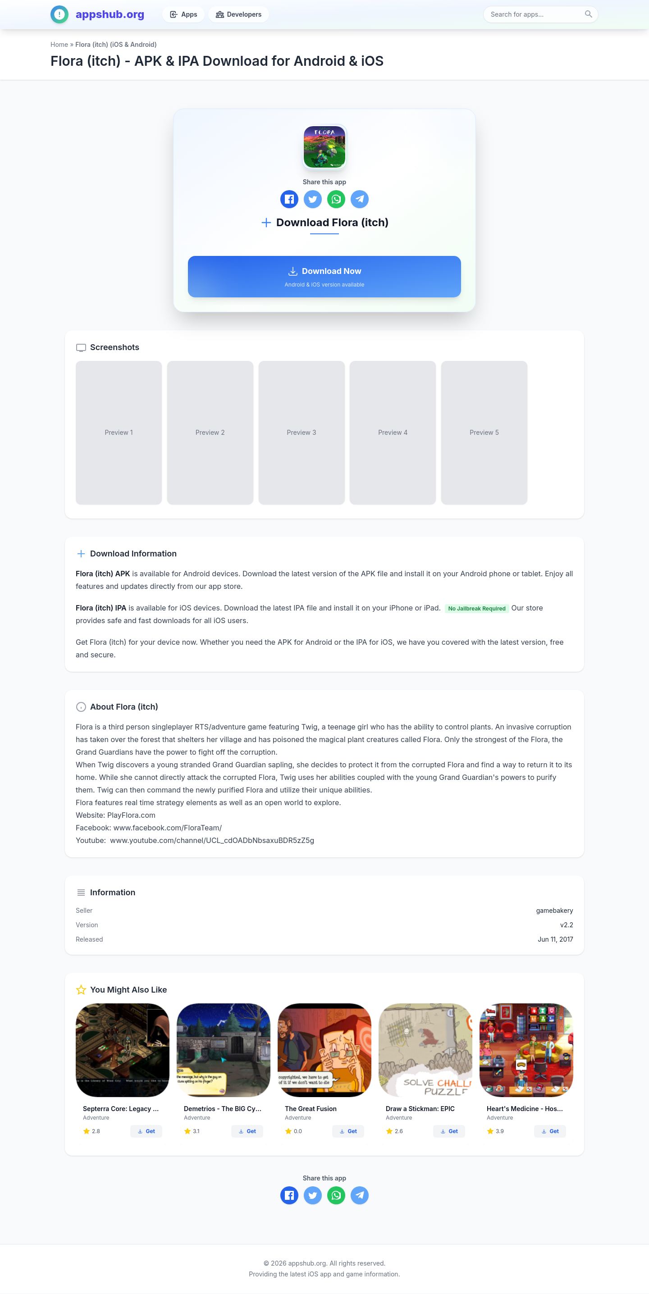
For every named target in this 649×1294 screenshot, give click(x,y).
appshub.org (97, 14)
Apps (183, 14)
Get (146, 1132)
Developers (238, 14)
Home (59, 44)
